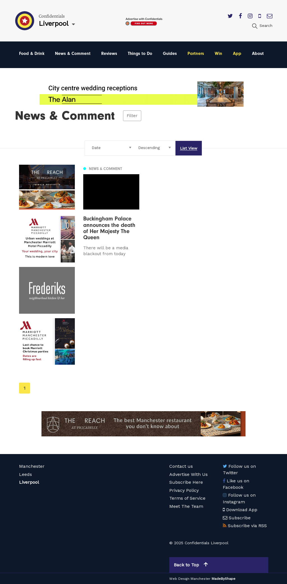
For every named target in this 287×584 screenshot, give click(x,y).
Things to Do (140, 53)
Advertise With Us (188, 474)
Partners (196, 53)
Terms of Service (187, 498)
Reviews (109, 53)
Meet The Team (186, 506)
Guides (170, 53)
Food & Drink (32, 53)
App (237, 53)
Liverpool (29, 482)
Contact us (181, 466)
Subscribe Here (186, 482)
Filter (132, 115)
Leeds (25, 474)
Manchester (32, 466)
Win (218, 53)
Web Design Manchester (189, 579)
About (258, 53)
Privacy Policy (184, 490)
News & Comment (73, 53)
